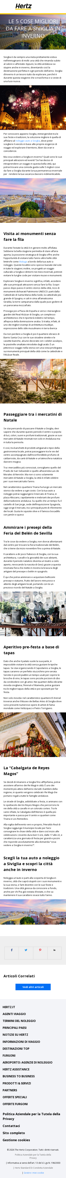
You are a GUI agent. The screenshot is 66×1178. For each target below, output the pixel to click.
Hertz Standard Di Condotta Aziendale (34, 1167)
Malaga (23, 261)
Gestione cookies (16, 1140)
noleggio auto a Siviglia (27, 140)
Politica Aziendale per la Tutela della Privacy (33, 1156)
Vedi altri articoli (33, 987)
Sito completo (14, 1133)
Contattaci (11, 1126)
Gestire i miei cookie (34, 1172)
